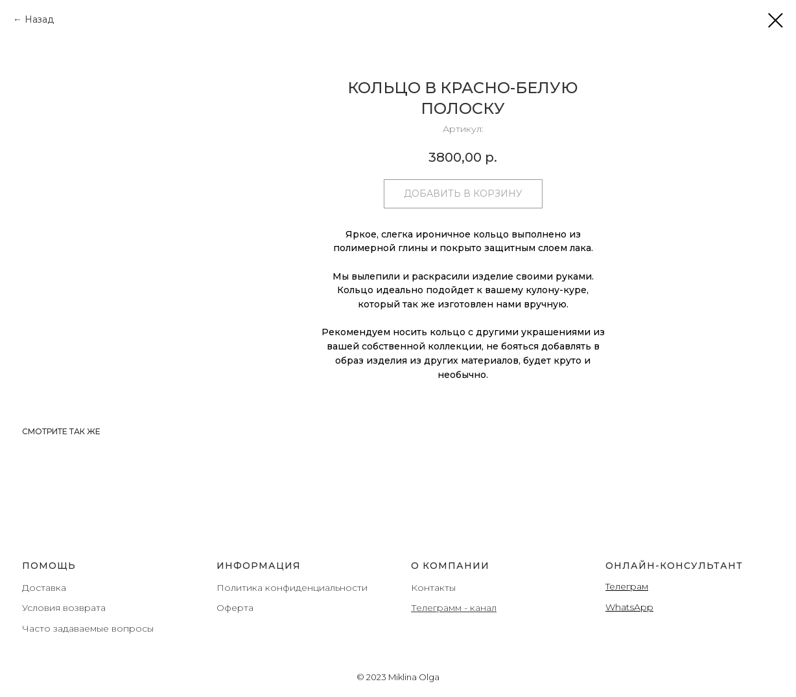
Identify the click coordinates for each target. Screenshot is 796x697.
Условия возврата (64, 608)
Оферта (235, 608)
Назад (39, 19)
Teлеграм (626, 586)
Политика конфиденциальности (292, 587)
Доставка (44, 587)
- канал (479, 608)
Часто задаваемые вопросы (88, 628)
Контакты (433, 587)
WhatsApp (629, 607)
